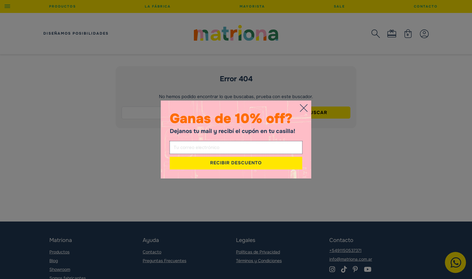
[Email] (236, 147)
